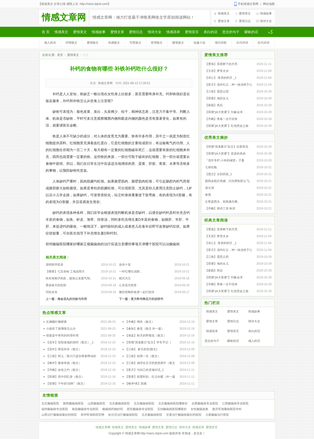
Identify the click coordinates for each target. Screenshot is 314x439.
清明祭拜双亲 (54, 264)
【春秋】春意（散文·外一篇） (144, 328)
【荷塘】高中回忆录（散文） (65, 376)
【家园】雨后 (214, 105)
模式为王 (125, 278)
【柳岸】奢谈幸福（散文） (63, 363)
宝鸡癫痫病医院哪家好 (172, 409)
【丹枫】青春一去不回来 (221, 119)
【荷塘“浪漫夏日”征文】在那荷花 (226, 146)
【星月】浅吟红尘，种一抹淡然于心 (228, 84)
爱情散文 (93, 42)
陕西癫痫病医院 (73, 403)
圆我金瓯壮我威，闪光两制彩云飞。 (228, 181)
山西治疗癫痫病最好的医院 (59, 414)
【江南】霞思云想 (217, 91)
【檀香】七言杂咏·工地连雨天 (65, 271)
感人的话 (50, 42)
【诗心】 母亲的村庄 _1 (220, 77)
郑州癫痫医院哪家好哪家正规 (68, 244)
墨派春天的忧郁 (56, 285)
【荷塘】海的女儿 (217, 98)
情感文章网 (64, 17)
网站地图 (269, 4)
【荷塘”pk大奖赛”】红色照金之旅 (227, 126)
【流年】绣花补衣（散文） (63, 349)
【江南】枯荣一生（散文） (142, 356)
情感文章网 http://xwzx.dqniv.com (147, 433)
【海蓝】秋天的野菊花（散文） (145, 335)
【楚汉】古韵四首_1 (218, 174)
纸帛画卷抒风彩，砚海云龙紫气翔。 (69, 278)
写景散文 (135, 42)
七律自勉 (211, 167)
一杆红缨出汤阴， (131, 271)
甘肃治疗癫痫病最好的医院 (183, 414)
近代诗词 (263, 42)
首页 (60, 55)
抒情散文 (71, 42)
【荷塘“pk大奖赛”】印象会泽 (224, 112)
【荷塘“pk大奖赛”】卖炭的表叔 (225, 153)
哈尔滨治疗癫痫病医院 (123, 414)
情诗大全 (266, 21)
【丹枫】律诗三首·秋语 (220, 208)
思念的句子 (230, 32)
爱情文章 (224, 21)
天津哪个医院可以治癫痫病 (159, 244)
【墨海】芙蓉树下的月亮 (221, 64)
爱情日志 (245, 21)
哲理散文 (157, 42)
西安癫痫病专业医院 (140, 409)
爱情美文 (245, 13)
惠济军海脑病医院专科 (227, 409)
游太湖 (209, 188)
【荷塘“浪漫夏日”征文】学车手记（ (148, 342)
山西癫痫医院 (96, 403)
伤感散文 (114, 42)
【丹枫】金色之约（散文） (63, 370)
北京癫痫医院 (50, 403)
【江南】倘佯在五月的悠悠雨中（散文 (150, 363)
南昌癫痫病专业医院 (85, 409)
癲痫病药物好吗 (112, 409)
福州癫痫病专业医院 (54, 409)
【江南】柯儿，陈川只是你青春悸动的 (71, 356)
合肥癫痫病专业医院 (205, 403)
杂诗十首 (125, 264)
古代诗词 (242, 42)
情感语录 (173, 32)
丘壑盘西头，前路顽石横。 (222, 201)
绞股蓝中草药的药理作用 (62, 335)
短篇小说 (199, 42)
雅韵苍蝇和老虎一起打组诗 (136, 292)
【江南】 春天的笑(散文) (141, 349)
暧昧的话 (251, 32)
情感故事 (266, 13)
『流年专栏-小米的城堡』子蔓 (224, 160)
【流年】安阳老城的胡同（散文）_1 (69, 342)
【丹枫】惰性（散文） (140, 321)
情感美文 (224, 13)
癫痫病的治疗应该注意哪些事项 (114, 244)
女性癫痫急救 (199, 409)
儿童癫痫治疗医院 (217, 414)
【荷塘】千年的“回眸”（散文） (66, 383)
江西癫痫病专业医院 (235, 403)
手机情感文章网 (248, 4)
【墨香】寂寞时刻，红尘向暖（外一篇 (150, 376)
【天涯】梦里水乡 (217, 71)
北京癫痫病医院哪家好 (173, 403)
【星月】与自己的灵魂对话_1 (144, 370)
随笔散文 (178, 42)
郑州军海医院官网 (92, 414)
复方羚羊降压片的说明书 (147, 299)
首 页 (46, 32)
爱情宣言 (192, 32)
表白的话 (210, 32)
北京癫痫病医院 (119, 403)
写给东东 (51, 292)
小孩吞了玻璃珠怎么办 (61, 328)
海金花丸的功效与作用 (72, 299)
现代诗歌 (221, 42)
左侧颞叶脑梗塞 (56, 321)
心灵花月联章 (128, 285)
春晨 (208, 194)
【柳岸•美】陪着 (136, 383)
